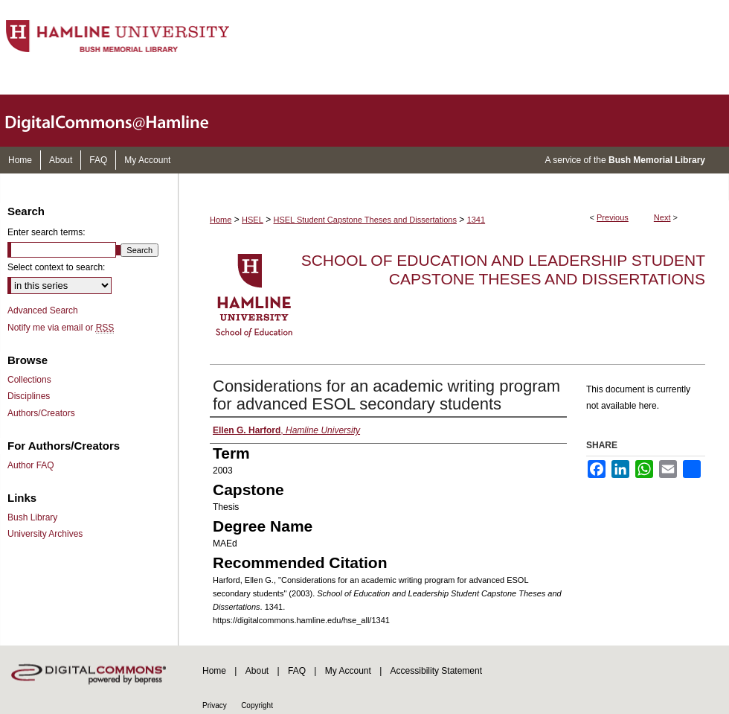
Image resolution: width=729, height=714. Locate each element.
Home (220, 219)
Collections (29, 379)
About (257, 671)
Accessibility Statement (436, 671)
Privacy (214, 705)
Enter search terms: (46, 232)
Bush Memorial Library (656, 160)
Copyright (257, 705)
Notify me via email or (60, 327)
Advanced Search (42, 310)
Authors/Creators (41, 413)
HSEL (252, 219)
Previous (613, 217)
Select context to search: (56, 267)
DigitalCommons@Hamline (119, 121)
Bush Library (32, 517)
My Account (348, 671)
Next (662, 217)
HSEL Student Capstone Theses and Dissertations (365, 219)
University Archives (45, 534)
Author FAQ (30, 465)
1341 (476, 219)
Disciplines (28, 396)
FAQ (297, 671)
